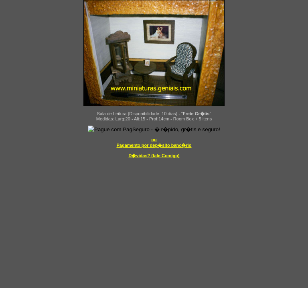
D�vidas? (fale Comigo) (153, 155)
